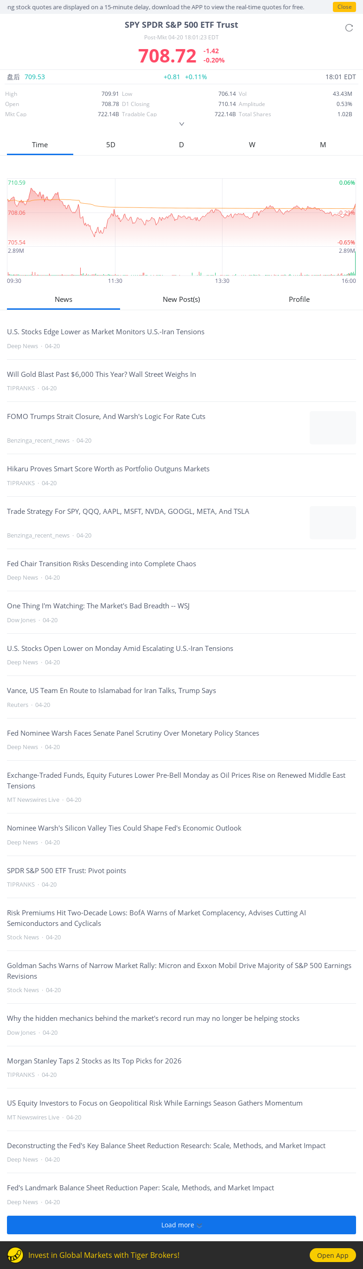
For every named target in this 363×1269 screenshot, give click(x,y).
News (63, 299)
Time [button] (40, 144)
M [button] (323, 144)
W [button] (252, 144)
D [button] (181, 144)
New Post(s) (181, 299)
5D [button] (110, 144)
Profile (299, 299)
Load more (181, 1225)
